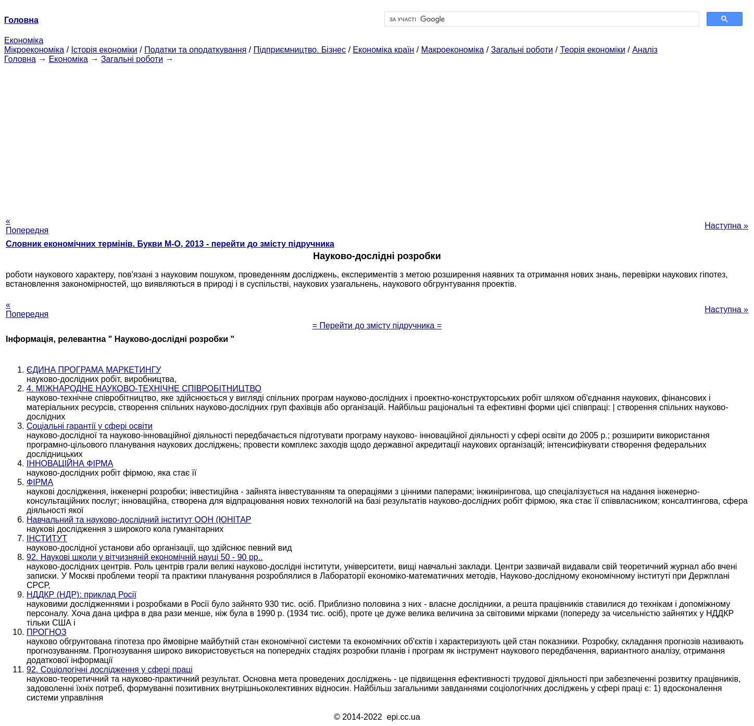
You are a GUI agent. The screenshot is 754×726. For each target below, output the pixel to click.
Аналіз (645, 49)
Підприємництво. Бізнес (300, 49)
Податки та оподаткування (195, 49)
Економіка (23, 40)
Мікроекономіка (34, 49)
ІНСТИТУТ (47, 538)
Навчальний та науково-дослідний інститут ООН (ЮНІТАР (139, 519)
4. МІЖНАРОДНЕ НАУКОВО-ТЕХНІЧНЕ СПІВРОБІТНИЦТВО (144, 388)
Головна (20, 59)
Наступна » (726, 225)
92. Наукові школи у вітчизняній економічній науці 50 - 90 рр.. (145, 557)
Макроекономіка (452, 49)
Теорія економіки (592, 49)
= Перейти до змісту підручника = (377, 325)
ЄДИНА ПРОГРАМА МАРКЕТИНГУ (94, 369)
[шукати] (540, 19)
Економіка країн (383, 49)
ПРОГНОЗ (47, 632)
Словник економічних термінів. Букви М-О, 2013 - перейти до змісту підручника (170, 243)
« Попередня (27, 225)
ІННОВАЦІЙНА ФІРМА (70, 463)
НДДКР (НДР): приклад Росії (81, 594)
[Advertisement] (377, 137)
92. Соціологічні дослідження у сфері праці (110, 669)
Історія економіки (104, 49)
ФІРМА (40, 482)
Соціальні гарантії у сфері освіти (90, 426)
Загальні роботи (522, 49)
